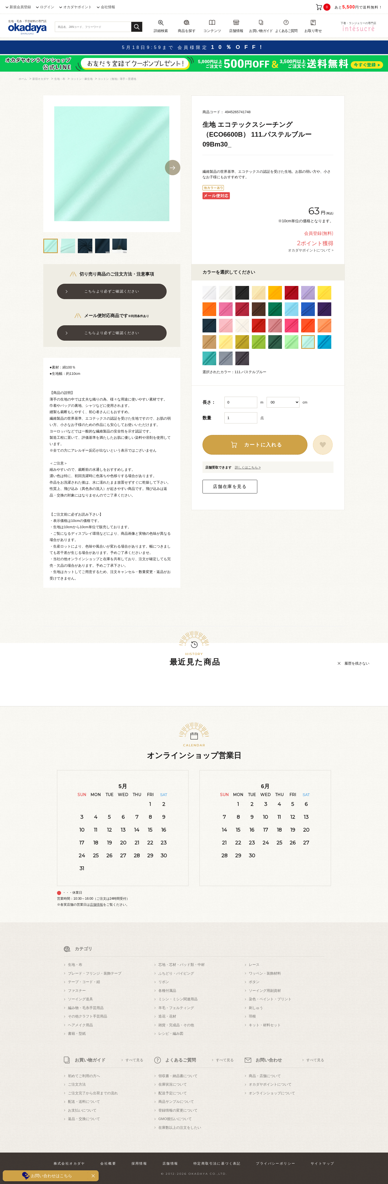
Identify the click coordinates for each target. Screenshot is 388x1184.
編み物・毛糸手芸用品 (86, 1008)
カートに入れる (263, 445)
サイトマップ (322, 1163)
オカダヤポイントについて (270, 1084)
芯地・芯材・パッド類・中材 (181, 965)
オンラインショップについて (272, 1093)
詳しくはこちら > (248, 467)
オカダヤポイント (77, 7)
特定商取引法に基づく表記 (217, 1163)
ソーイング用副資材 (265, 991)
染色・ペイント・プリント (270, 999)
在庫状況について (172, 1084)
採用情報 (139, 1163)
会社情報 (108, 7)
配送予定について (172, 1093)
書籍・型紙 (77, 1033)
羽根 (252, 1016)
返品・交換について (84, 1119)
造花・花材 (167, 1016)
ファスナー (77, 991)
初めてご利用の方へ (84, 1076)
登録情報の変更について (178, 1110)
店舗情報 (96, 905)
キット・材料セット (265, 1025)
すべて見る (134, 1060)
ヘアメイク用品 (80, 1025)
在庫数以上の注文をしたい (179, 1127)
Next (172, 167)
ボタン (254, 982)
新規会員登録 (20, 7)
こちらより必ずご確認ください (111, 291)
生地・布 (75, 965)
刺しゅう (256, 1008)
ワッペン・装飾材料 (265, 973)
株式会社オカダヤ (69, 1163)
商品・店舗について (265, 1076)
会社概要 (108, 1163)
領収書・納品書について (178, 1076)
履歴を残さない (356, 663)
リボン (163, 982)
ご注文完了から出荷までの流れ (93, 1093)
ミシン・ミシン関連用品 (178, 999)
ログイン (47, 7)
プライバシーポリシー (275, 1163)
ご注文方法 (77, 1084)
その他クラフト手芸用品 (87, 1016)
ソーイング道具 (80, 999)
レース (254, 965)
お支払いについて (82, 1110)
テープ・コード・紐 (84, 982)
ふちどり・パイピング (176, 973)
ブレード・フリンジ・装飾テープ (94, 973)
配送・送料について (84, 1102)
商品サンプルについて (176, 1102)
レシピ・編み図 (170, 1033)
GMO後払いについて (175, 1119)
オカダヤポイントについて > (310, 250)
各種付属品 (167, 991)
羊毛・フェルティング (176, 1008)
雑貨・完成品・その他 (176, 1025)
